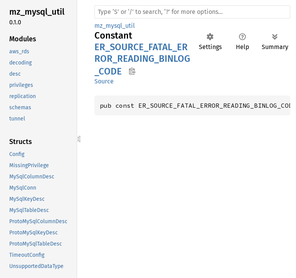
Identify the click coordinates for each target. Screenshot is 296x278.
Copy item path (132, 71)
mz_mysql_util (114, 25)
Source (104, 81)
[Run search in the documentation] (192, 12)
